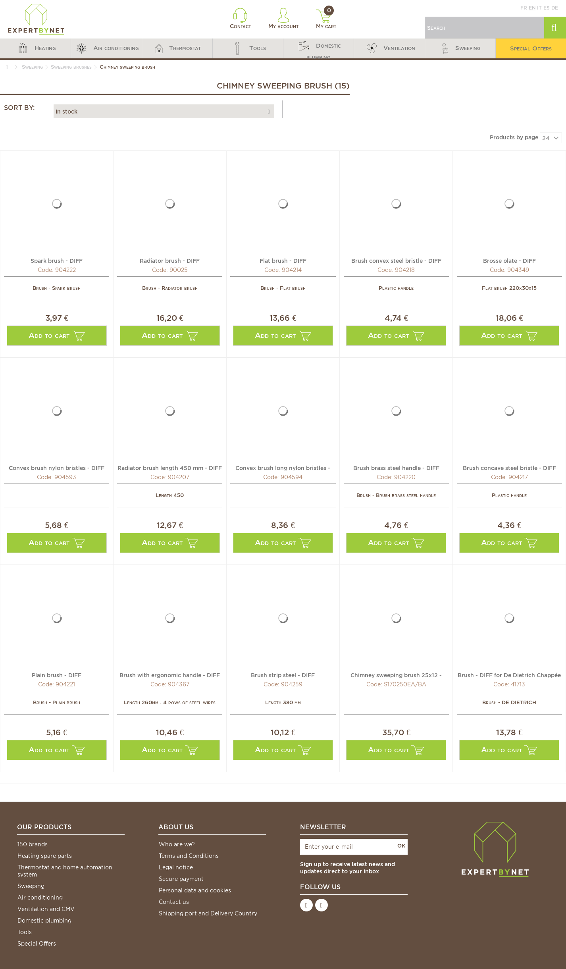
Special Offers (36, 943)
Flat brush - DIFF (283, 260)
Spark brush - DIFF (57, 260)
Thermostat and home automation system (64, 871)
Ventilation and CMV (46, 909)
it (539, 8)
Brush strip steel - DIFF (283, 675)
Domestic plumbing (44, 920)
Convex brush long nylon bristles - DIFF (282, 467)
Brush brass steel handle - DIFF (396, 467)
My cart (326, 19)
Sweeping (30, 886)
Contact (240, 18)
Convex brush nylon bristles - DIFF (56, 467)
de (554, 8)
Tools (24, 932)
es (546, 8)
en (532, 8)
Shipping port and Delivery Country (208, 913)
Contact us (174, 902)
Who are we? (177, 844)
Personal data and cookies (195, 890)
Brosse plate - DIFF (509, 260)
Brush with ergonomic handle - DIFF (169, 675)
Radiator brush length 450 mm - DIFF (169, 467)
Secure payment (181, 879)
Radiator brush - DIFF (170, 260)
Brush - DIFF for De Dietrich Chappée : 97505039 (509, 675)
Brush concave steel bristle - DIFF (509, 467)
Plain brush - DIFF (56, 675)
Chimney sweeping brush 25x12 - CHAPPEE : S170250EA (396, 675)
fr (523, 8)
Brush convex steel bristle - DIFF (396, 260)
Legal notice (176, 867)
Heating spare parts (44, 856)
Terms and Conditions (189, 856)
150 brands (32, 844)
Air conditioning (40, 897)
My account (283, 18)
